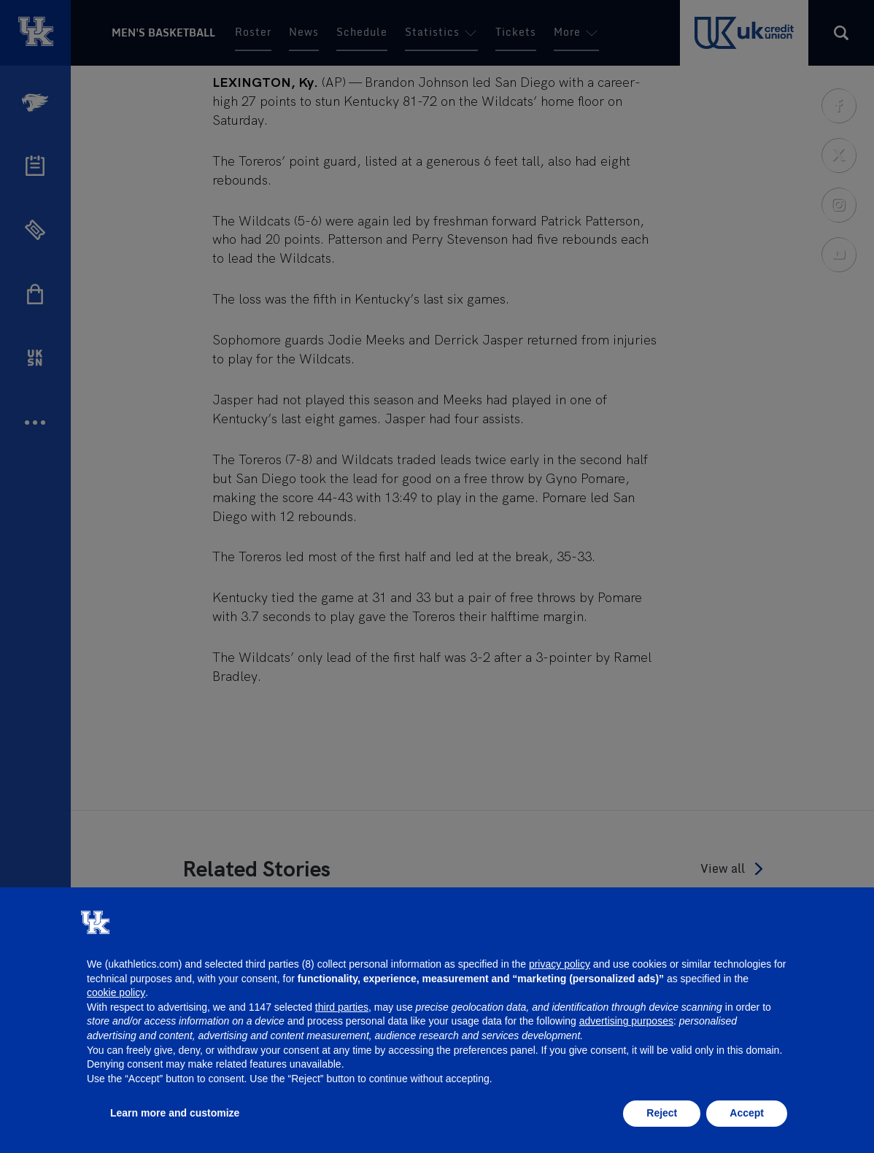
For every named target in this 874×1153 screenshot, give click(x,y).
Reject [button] (661, 1113)
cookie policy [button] (116, 992)
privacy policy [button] (559, 964)
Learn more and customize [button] (174, 1113)
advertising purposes (626, 1021)
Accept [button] (747, 1113)
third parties (341, 1007)
